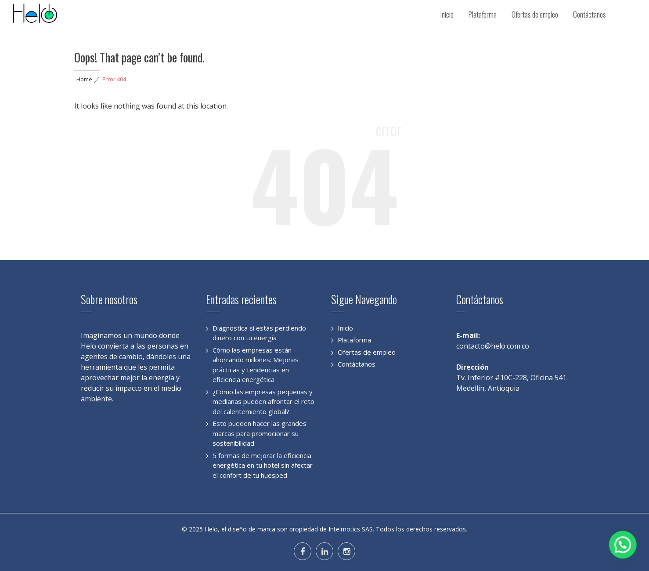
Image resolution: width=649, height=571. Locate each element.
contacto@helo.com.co (492, 346)
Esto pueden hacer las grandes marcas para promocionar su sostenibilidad (259, 433)
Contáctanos (589, 14)
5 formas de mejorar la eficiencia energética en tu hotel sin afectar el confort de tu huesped (263, 465)
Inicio (447, 14)
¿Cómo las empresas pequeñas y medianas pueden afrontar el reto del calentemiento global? (263, 401)
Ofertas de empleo (535, 14)
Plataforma (483, 14)
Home (84, 79)
